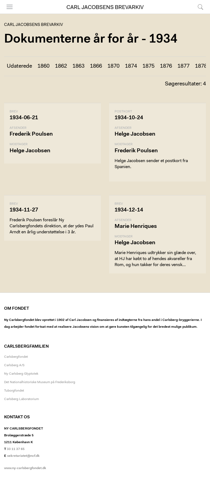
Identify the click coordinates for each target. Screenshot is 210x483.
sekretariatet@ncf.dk (23, 456)
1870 (113, 66)
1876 (166, 66)
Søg (200, 7)
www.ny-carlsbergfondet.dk (25, 468)
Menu (9, 7)
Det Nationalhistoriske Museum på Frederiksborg (39, 382)
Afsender (18, 128)
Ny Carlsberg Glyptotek (21, 373)
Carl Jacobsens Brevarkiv (105, 7)
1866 (96, 66)
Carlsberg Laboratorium (21, 399)
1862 (61, 66)
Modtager (19, 144)
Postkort (123, 111)
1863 (78, 66)
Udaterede (19, 66)
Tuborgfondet (14, 390)
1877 (183, 66)
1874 (131, 66)
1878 (201, 66)
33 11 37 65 (16, 449)
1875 (148, 66)
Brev (14, 111)
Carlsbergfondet (16, 357)
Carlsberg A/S (14, 365)
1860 (43, 66)
